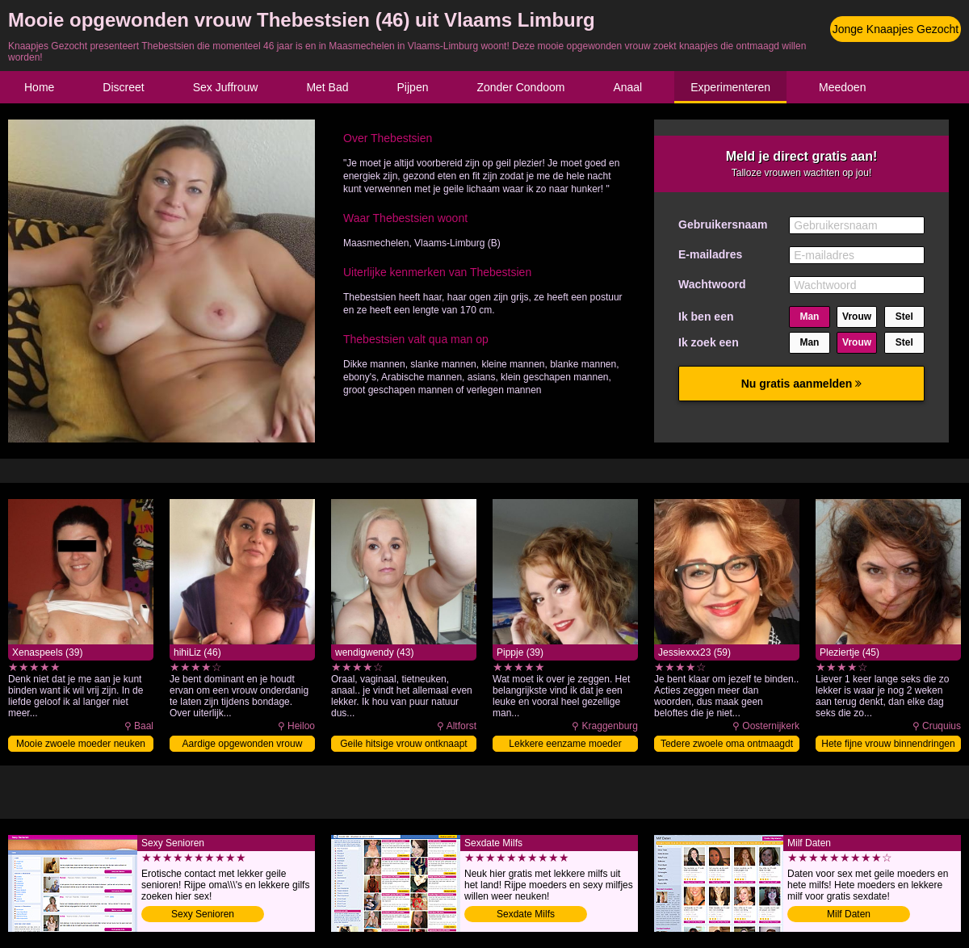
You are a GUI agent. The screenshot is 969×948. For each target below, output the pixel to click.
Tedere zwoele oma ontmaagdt (727, 743)
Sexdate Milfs (526, 914)
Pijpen (413, 87)
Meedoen (842, 87)
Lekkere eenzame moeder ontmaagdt (565, 745)
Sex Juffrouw (225, 87)
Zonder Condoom (520, 87)
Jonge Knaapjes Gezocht (896, 29)
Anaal (627, 87)
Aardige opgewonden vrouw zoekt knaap (242, 745)
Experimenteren (730, 87)
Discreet (123, 87)
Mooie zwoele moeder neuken (80, 743)
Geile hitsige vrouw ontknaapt (403, 743)
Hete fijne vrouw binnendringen (887, 743)
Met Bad (327, 87)
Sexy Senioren (202, 914)
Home (39, 87)
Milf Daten (848, 914)
